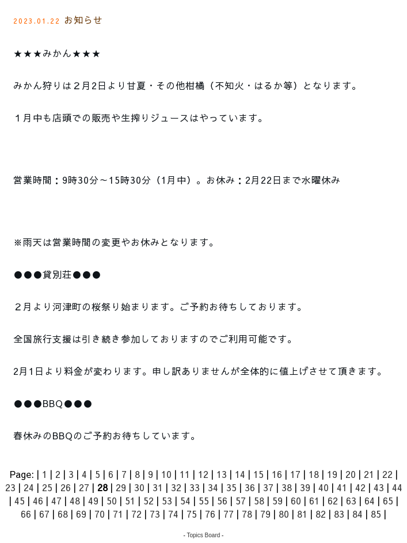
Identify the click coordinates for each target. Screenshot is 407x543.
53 (167, 500)
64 (369, 500)
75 (192, 513)
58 (259, 500)
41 (342, 487)
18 (314, 474)
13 (221, 474)
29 (121, 487)
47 (56, 500)
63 (351, 500)
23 (10, 487)
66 (26, 513)
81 (302, 513)
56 (222, 500)
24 (29, 487)
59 (277, 500)
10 (166, 474)
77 (228, 513)
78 (247, 513)
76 (210, 513)
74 (173, 513)
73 (155, 513)
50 (111, 500)
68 (63, 513)
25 (47, 487)
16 (277, 474)
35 (231, 487)
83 (339, 513)
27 (84, 487)
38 (287, 487)
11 (185, 474)
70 (99, 513)
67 (44, 513)
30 (139, 487)
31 (158, 487)
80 (284, 513)
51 (130, 500)
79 (265, 513)
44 (397, 487)
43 (379, 487)
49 (93, 500)
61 (314, 500)
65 (388, 500)
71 (118, 513)
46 (38, 500)
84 (357, 513)
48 (75, 500)
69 (81, 513)
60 (296, 500)
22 (387, 474)
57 (240, 500)
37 (268, 487)
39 (305, 487)
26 (65, 487)
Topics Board (203, 535)
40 (323, 487)
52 (148, 500)
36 (250, 487)
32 (176, 487)
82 (320, 513)
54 (185, 500)
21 (369, 474)
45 (19, 500)
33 (194, 487)
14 (240, 474)
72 (136, 513)
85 (376, 513)
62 (333, 500)
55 (204, 500)
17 (295, 474)
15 (258, 474)
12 (203, 474)
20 (350, 474)
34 (213, 487)
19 (332, 474)
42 (360, 487)
